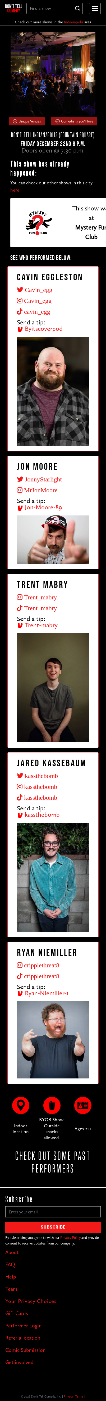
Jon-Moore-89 (39, 507)
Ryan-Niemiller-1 (43, 993)
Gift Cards (16, 1313)
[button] (94, 8)
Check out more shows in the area (53, 22)
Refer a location (22, 1338)
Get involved (19, 1362)
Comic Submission (25, 1350)
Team (11, 1289)
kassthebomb (38, 814)
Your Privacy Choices (31, 1301)
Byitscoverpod (40, 328)
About (12, 1252)
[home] (13, 8)
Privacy (68, 1396)
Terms (79, 1396)
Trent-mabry (37, 625)
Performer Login (23, 1325)
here (14, 190)
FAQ (10, 1264)
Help (10, 1276)
